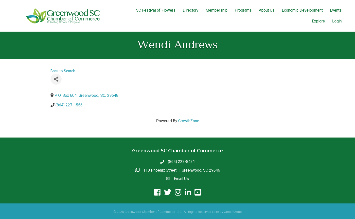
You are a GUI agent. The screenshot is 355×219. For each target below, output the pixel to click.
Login (337, 21)
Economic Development (302, 10)
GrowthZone (188, 121)
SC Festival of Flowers (156, 10)
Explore (318, 21)
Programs (243, 10)
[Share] (56, 79)
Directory (190, 10)
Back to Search (63, 71)
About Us (267, 10)
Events (336, 10)
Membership (217, 10)
